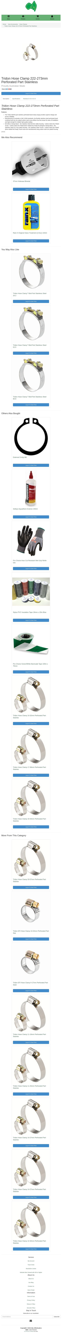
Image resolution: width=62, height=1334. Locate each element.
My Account (31, 1261)
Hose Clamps (23, 24)
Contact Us (31, 1286)
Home (4, 24)
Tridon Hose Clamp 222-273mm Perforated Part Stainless (20, 26)
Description (6, 98)
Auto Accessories (13, 24)
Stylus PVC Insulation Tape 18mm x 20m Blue (29, 612)
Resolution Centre (31, 1268)
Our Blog (31, 1282)
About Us (31, 1278)
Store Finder (31, 1290)
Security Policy (31, 1308)
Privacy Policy (31, 1300)
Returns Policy (31, 1304)
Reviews (29, 98)
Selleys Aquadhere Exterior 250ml (25, 509)
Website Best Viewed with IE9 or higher (31, 1272)
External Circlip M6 (20, 457)
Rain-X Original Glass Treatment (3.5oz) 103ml (30, 233)
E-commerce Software (29, 1331)
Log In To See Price (31, 93)
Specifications (16, 98)
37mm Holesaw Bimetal (21, 181)
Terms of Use (31, 1296)
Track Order (31, 1264)
